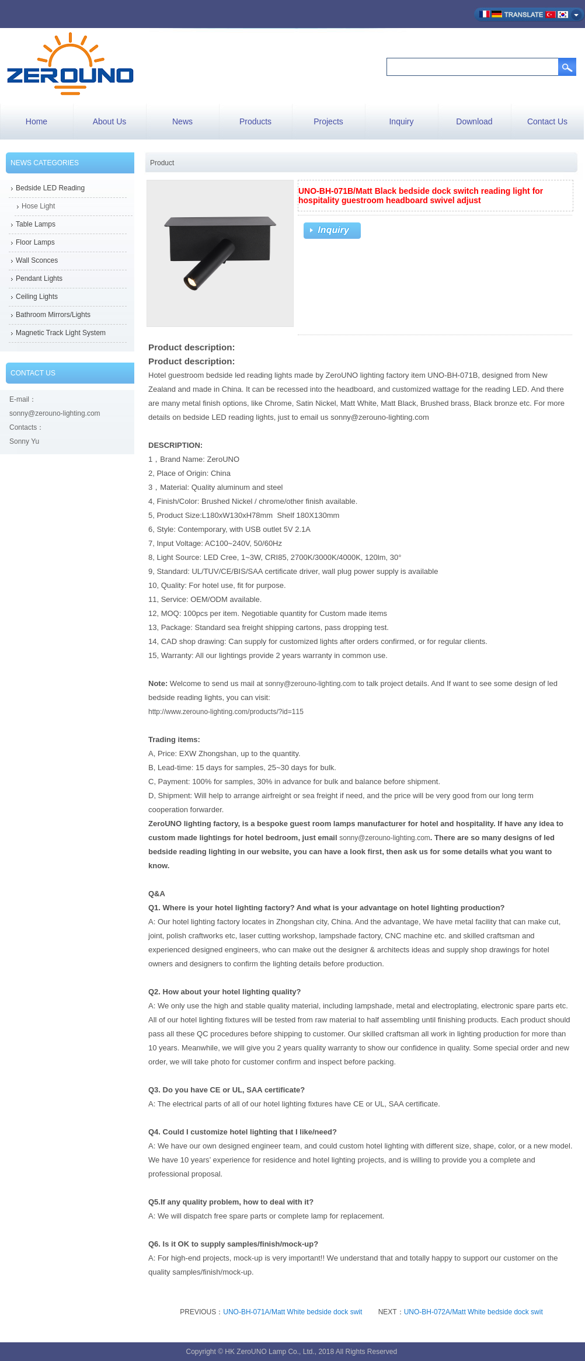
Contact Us (547, 121)
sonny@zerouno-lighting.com (310, 684)
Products (255, 121)
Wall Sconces (37, 260)
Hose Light (38, 206)
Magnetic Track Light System (61, 333)
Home (36, 121)
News (182, 121)
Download (474, 121)
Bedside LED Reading (50, 188)
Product (162, 163)
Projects (328, 121)
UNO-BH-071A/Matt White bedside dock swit (292, 1312)
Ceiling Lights (37, 297)
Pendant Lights (39, 278)
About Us (110, 121)
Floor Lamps (35, 242)
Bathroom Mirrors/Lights (53, 315)
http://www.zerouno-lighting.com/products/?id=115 (226, 712)
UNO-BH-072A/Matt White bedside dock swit (473, 1312)
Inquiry (401, 121)
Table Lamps (35, 224)
